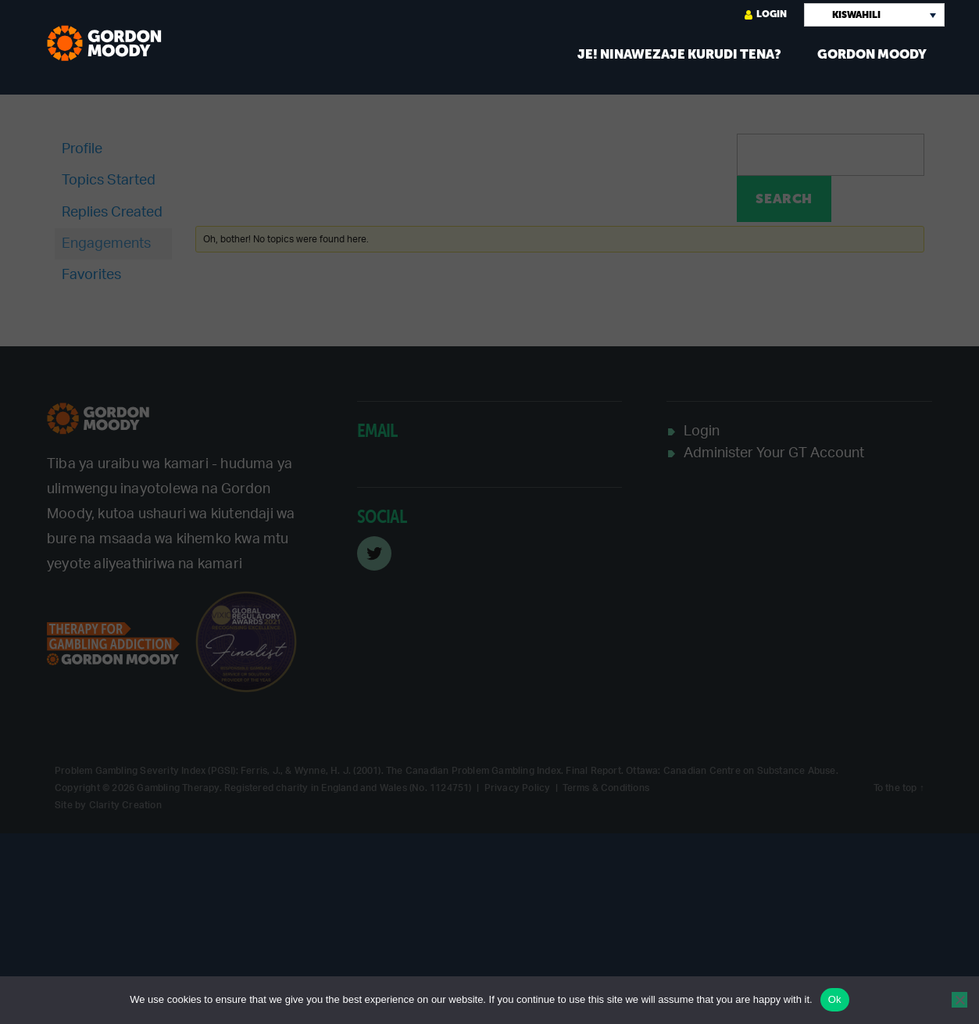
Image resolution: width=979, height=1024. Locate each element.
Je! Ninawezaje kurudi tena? (679, 54)
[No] (959, 1000)
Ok (834, 999)
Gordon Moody (872, 54)
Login (766, 14)
